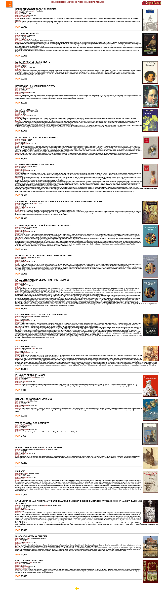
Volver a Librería (86, 589)
